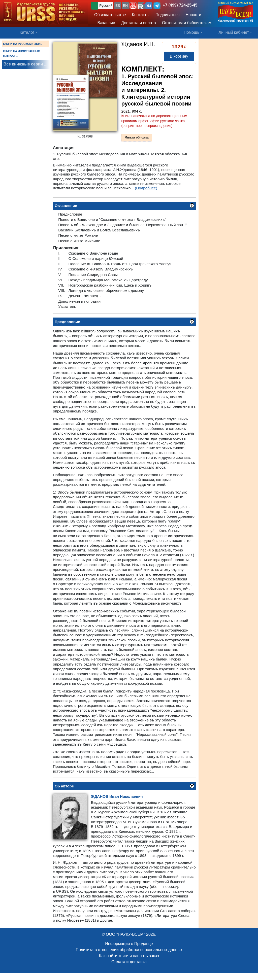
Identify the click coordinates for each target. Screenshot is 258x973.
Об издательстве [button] (110, 15)
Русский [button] (105, 6)
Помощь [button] (191, 32)
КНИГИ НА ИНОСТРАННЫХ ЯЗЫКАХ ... (21, 53)
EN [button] (125, 6)
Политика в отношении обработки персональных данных (129, 950)
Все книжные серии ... (25, 64)
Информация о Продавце (129, 944)
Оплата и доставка (129, 962)
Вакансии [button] (104, 23)
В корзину (179, 56)
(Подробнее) (146, 188)
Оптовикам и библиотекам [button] (186, 23)
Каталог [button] (27, 32)
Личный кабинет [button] (234, 32)
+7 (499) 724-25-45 (180, 5)
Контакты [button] (140, 15)
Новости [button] (193, 15)
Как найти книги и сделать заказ (129, 956)
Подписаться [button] (167, 15)
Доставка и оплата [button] (138, 23)
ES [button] (117, 6)
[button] (133, 5)
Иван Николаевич (117, 796)
